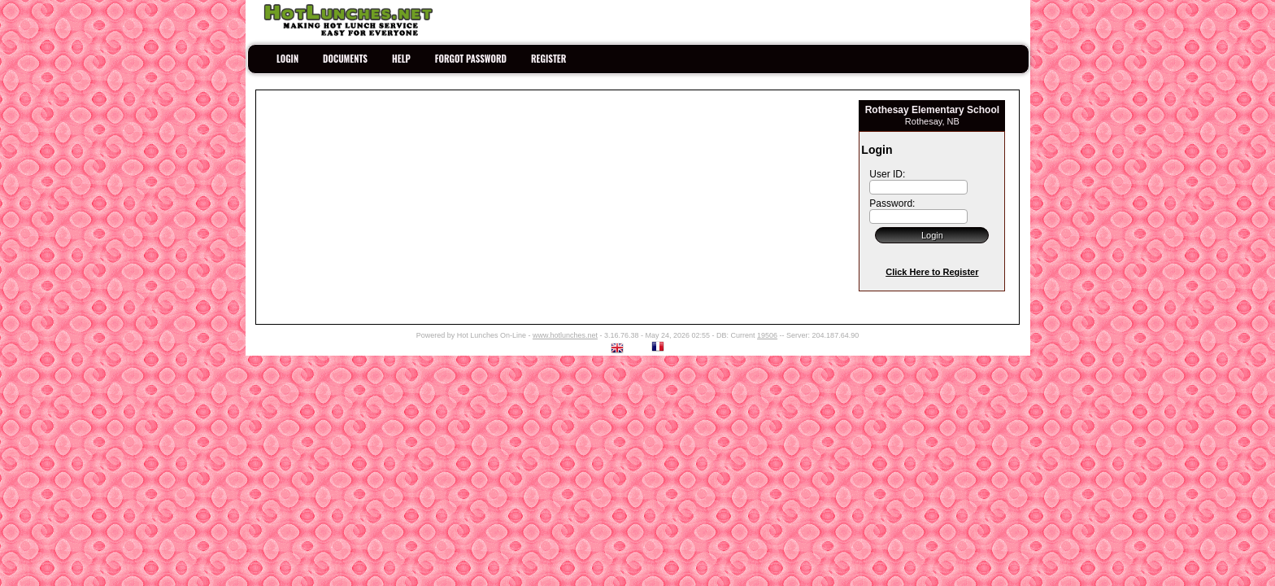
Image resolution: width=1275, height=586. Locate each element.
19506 (767, 335)
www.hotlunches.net (565, 335)
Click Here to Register (932, 272)
